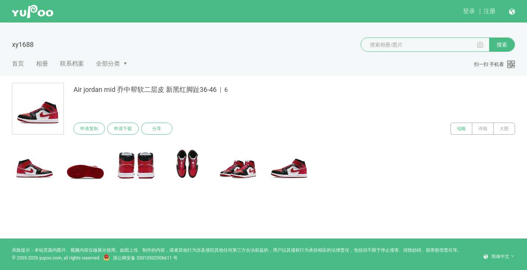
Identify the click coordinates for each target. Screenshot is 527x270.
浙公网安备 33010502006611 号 (140, 258)
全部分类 (108, 63)
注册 (490, 11)
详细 (482, 128)
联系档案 (72, 63)
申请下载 (123, 128)
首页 (18, 63)
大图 (504, 128)
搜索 (502, 45)
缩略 (461, 128)
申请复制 (89, 128)
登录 (469, 11)
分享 (156, 128)
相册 (42, 63)
